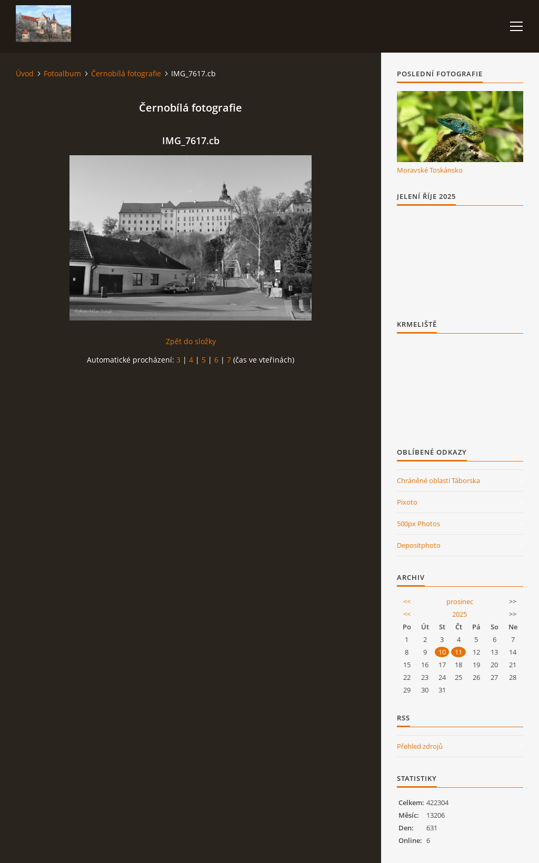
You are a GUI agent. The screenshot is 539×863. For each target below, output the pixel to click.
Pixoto (407, 502)
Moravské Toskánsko (430, 170)
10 (442, 652)
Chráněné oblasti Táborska (438, 480)
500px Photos (418, 523)
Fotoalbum (62, 73)
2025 (459, 614)
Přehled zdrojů (420, 746)
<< (407, 601)
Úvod (25, 73)
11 (458, 652)
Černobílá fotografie (126, 73)
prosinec (459, 601)
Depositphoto (419, 545)
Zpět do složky (191, 341)
